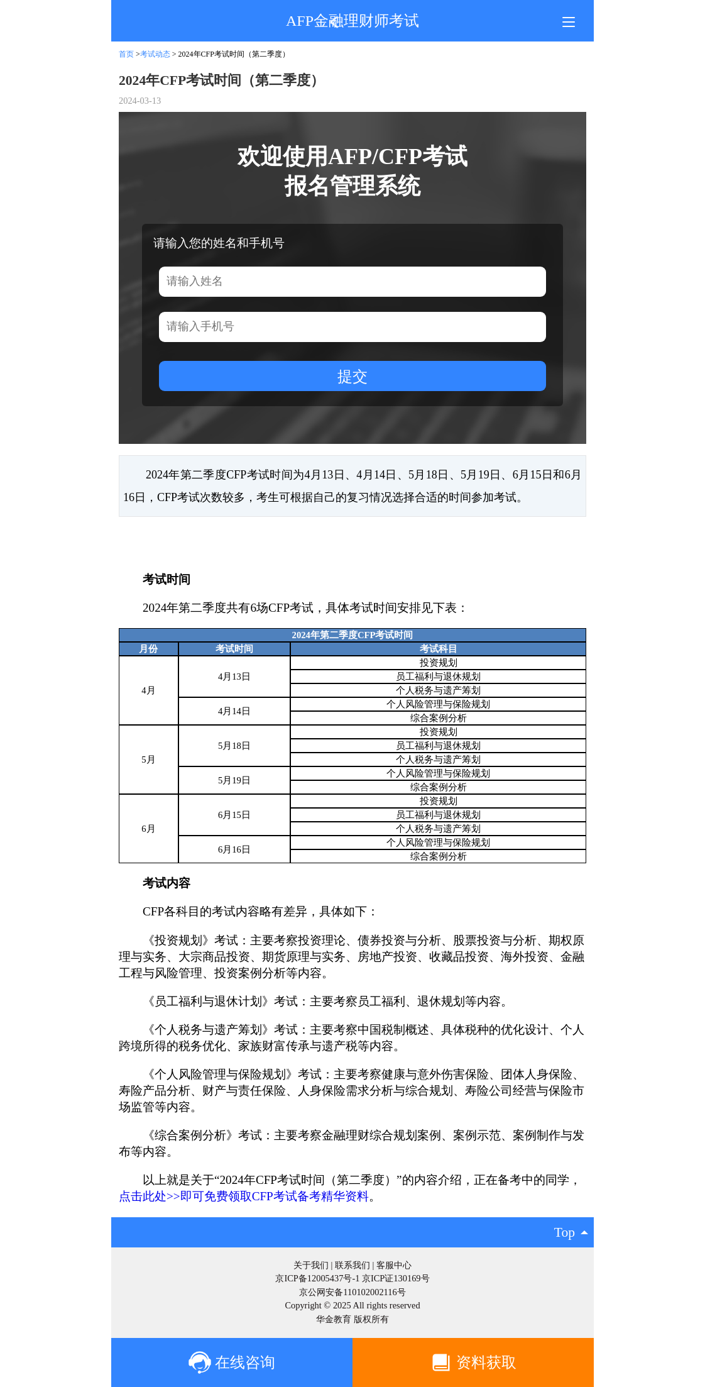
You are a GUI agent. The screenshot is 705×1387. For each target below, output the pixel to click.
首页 (126, 54)
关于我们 (311, 1265)
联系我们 (352, 1265)
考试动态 (156, 54)
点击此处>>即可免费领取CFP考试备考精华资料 (244, 1196)
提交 (352, 376)
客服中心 (394, 1265)
